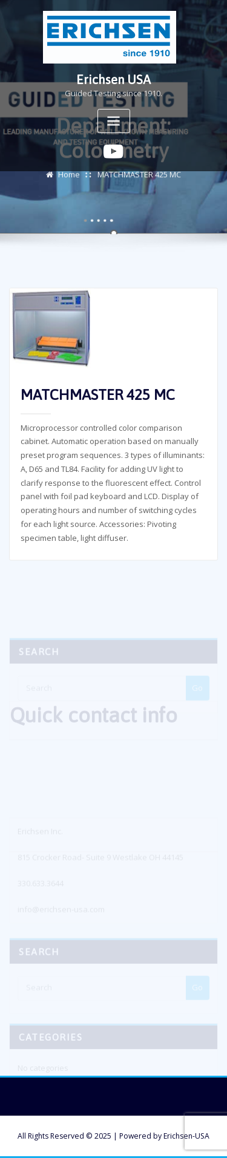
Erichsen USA (113, 80)
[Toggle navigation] (113, 121)
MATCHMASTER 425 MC (139, 177)
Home (69, 177)
